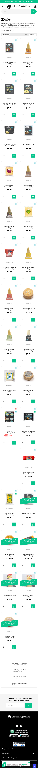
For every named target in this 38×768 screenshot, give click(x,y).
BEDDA (9, 180)
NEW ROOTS (9, 508)
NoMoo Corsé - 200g (9, 595)
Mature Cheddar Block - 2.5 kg (28, 555)
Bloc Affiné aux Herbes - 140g (29, 227)
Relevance (32, 34)
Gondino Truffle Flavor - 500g (10, 636)
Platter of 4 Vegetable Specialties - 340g (9, 432)
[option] (31, 766)
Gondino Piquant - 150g (10, 309)
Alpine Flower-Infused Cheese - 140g (9, 186)
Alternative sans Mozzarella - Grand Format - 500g (29, 473)
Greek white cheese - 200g (9, 63)
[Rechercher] (16, 11)
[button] (7, 30)
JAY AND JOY (9, 385)
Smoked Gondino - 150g (10, 227)
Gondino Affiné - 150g (28, 63)
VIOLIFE (9, 57)
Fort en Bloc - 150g (28, 144)
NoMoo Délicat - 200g (28, 595)
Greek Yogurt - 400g (28, 513)
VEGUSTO (9, 590)
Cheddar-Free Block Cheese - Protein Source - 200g (28, 432)
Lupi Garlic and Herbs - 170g (10, 514)
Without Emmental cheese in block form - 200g (29, 104)
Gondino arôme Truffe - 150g (29, 186)
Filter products (6, 34)
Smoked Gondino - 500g (29, 391)
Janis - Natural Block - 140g (9, 391)
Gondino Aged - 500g (10, 555)
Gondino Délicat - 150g (9, 350)
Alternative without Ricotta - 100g (9, 268)
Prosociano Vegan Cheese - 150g (28, 350)
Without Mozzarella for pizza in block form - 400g (9, 104)
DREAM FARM (9, 262)
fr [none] (31, 766)
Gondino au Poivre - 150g (28, 268)
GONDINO (28, 57)
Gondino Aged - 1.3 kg (29, 309)
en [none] (34, 766)
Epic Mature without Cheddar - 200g (9, 145)
